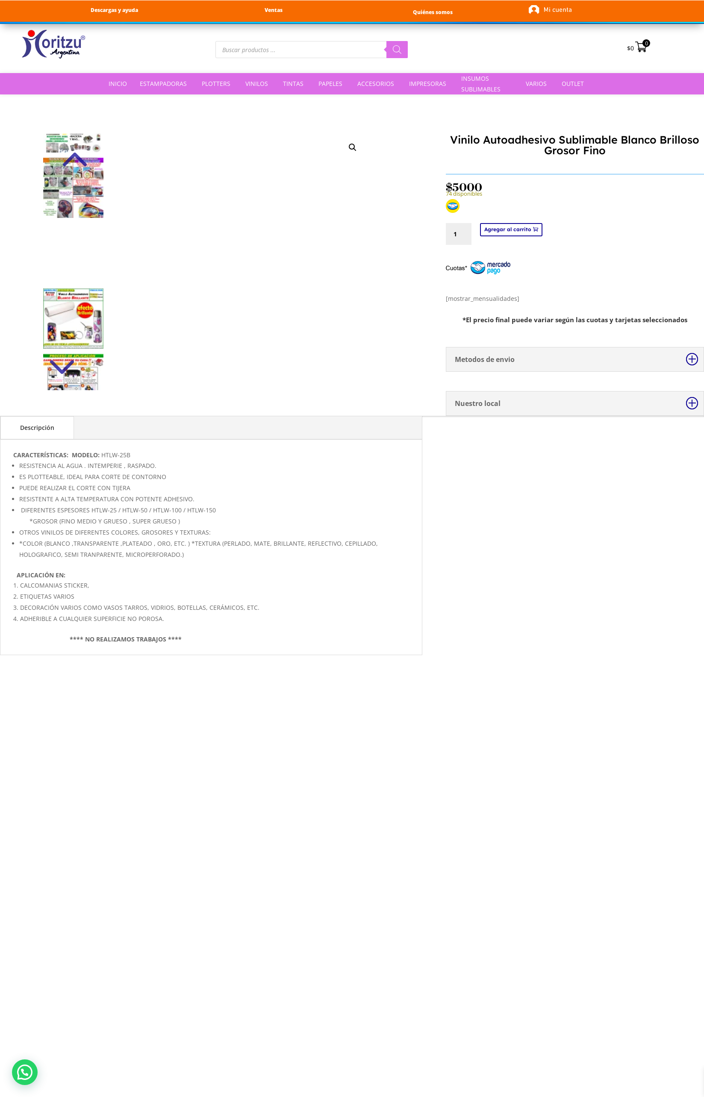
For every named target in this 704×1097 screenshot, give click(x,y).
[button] (25, 1072)
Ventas (274, 10)
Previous (73, 146)
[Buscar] (397, 49)
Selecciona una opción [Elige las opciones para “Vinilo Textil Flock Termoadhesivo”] (495, 811)
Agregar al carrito (507, 229)
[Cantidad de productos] (458, 234)
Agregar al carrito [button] (67, 811)
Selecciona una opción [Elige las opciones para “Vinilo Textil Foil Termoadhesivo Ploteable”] (352, 811)
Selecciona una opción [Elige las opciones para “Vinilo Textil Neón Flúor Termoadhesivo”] (638, 811)
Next (73, 344)
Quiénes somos (433, 12)
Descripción (37, 428)
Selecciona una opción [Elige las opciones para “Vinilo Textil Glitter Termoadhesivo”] (209, 811)
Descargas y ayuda (114, 10)
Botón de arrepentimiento (101, 981)
